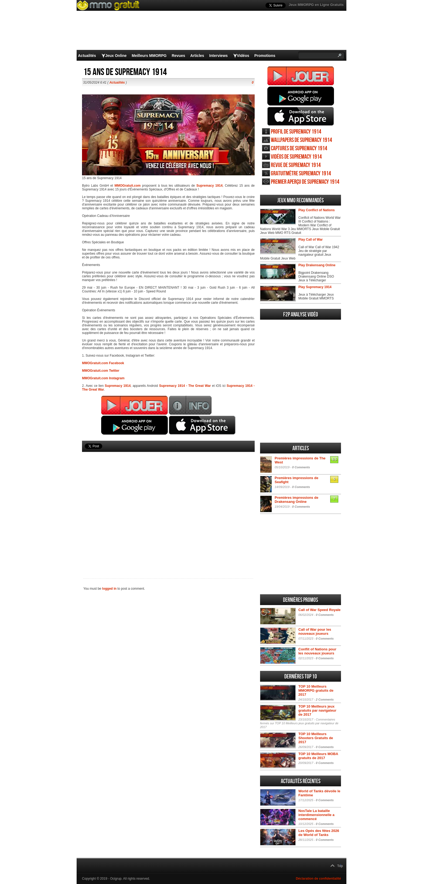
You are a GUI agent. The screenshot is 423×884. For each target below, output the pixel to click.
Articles (197, 55)
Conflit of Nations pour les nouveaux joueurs (317, 651)
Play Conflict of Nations (316, 210)
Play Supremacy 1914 (315, 287)
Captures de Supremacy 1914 (299, 148)
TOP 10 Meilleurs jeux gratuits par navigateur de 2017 (317, 710)
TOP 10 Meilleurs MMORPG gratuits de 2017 (315, 690)
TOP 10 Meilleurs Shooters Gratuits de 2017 (315, 738)
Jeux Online (116, 55)
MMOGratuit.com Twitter (100, 371)
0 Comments (301, 467)
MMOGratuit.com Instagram (103, 378)
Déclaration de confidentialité (318, 878)
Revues (178, 55)
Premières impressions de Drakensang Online (296, 500)
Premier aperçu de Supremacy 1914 (305, 182)
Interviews (218, 55)
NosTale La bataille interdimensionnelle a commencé (316, 815)
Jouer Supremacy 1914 (300, 75)
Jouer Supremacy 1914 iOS (300, 116)
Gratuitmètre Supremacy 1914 (301, 173)
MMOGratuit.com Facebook (103, 363)
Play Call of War (310, 239)
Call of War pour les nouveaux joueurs (314, 631)
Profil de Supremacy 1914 (296, 131)
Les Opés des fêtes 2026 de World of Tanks (318, 833)
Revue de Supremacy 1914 (296, 165)
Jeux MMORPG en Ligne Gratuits (316, 5)
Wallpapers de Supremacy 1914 (301, 140)
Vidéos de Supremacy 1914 (296, 157)
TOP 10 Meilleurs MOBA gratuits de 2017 (318, 756)
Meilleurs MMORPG (149, 55)
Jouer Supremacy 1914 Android (300, 96)
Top (340, 866)
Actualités (87, 55)
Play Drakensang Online (316, 265)
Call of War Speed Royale (319, 610)
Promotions (264, 55)
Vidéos (243, 55)
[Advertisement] (168, 506)
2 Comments (325, 699)
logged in (109, 589)
